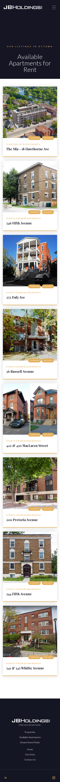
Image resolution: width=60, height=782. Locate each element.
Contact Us (30, 759)
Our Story (30, 754)
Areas (30, 749)
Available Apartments (30, 737)
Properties (30, 732)
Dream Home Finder (30, 742)
